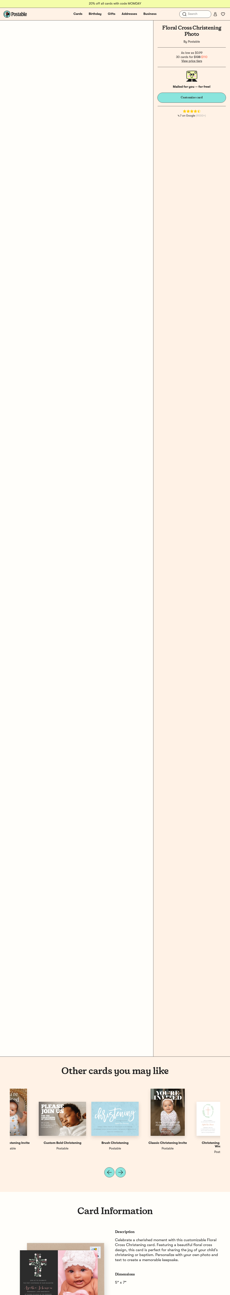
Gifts (111, 14)
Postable (194, 41)
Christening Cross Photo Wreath (36, 1144)
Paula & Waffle (89, 1148)
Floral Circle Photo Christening (141, 1143)
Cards (77, 14)
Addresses (129, 14)
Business (150, 14)
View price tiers (191, 61)
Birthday (95, 14)
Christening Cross (88, 1143)
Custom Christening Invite (194, 1143)
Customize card (192, 97)
